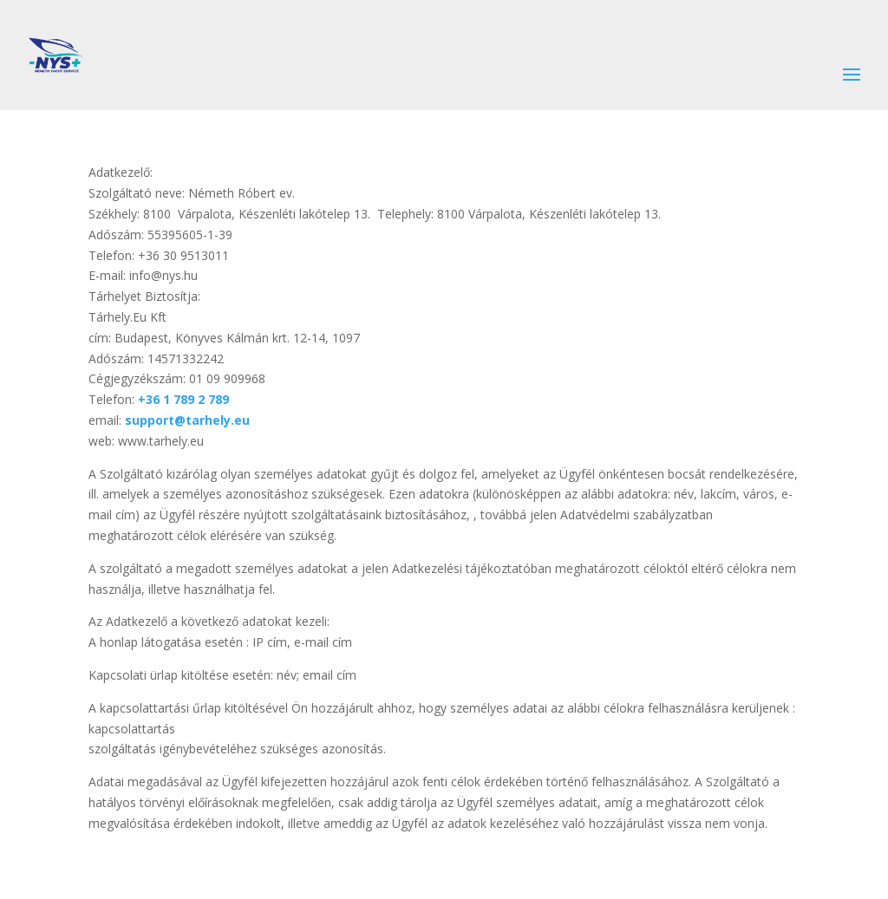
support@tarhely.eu (187, 420)
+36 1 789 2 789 (183, 399)
